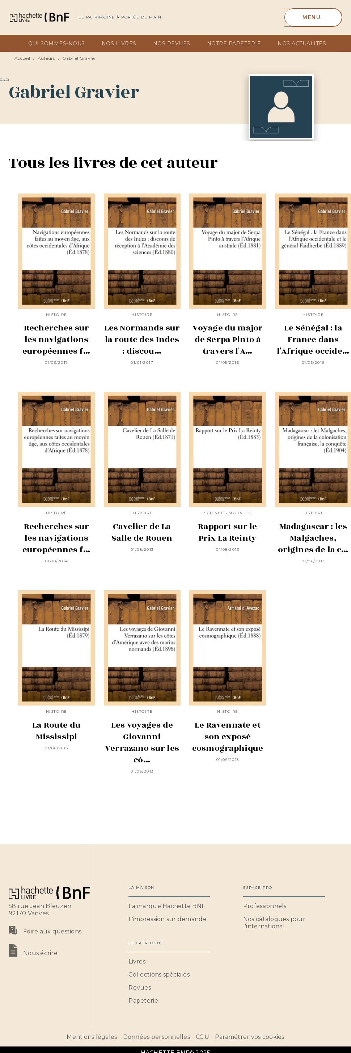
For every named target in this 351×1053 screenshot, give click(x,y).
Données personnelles (156, 1036)
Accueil (22, 58)
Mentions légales (92, 1036)
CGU (202, 1036)
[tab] (16, 43)
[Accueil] (39, 17)
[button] (169, 906)
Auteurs (46, 58)
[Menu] (313, 17)
